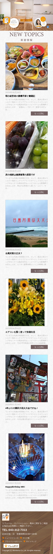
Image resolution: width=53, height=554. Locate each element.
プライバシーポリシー (13, 542)
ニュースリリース (12, 538)
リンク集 (26, 538)
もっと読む (39, 113)
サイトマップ (31, 542)
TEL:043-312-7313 (14, 529)
